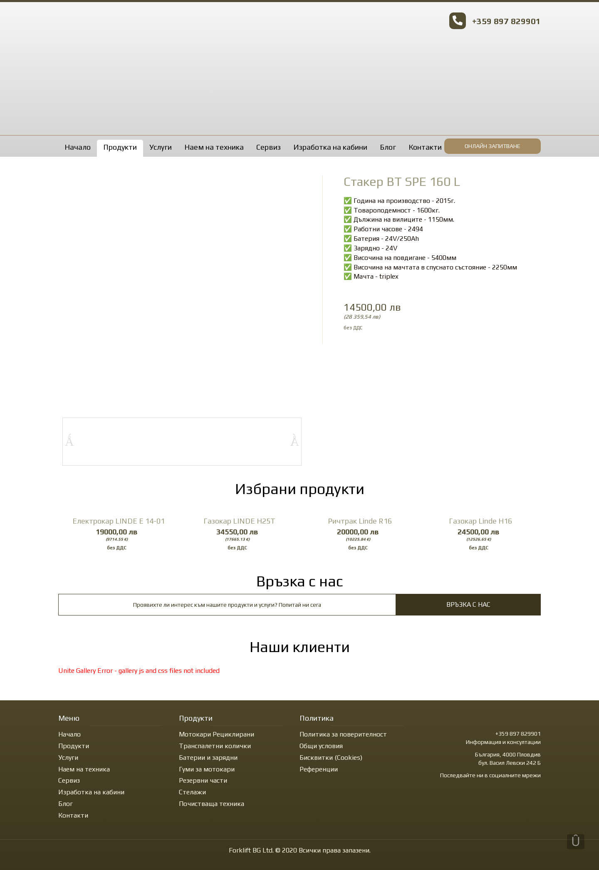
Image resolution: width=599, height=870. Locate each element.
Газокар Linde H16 (480, 521)
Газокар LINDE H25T (239, 521)
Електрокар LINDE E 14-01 (118, 521)
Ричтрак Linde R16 (360, 521)
